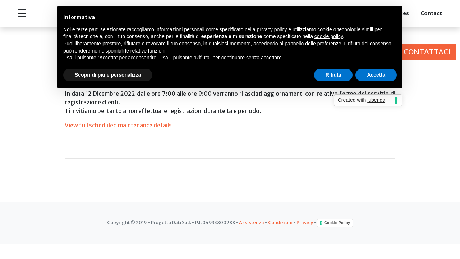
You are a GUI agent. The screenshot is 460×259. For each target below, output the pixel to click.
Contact (431, 13)
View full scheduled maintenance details (119, 125)
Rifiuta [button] (333, 75)
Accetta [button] (376, 75)
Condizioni (280, 223)
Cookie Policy (337, 223)
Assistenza (251, 223)
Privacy (304, 223)
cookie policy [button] (328, 36)
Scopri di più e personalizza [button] (108, 75)
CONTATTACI (427, 51)
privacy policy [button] (272, 29)
